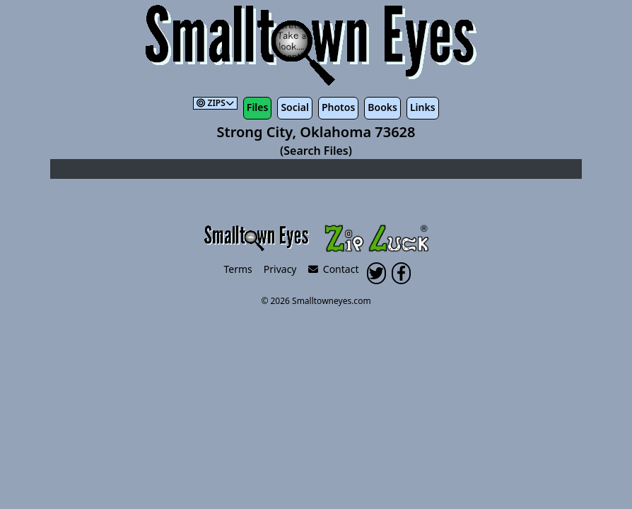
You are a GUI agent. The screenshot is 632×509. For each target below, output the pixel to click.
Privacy (280, 269)
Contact (333, 269)
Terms (238, 269)
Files (258, 107)
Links (422, 107)
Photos (338, 107)
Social (294, 107)
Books (382, 107)
